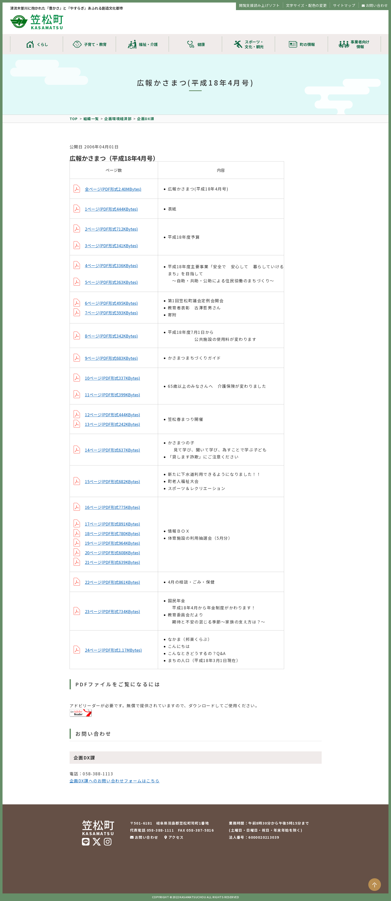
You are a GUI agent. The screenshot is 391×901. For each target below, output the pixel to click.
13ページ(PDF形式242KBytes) (112, 424)
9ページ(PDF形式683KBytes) (111, 358)
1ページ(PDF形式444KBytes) (111, 209)
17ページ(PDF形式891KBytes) (112, 524)
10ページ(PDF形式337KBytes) (112, 378)
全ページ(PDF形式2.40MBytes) (113, 189)
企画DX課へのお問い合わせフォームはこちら (115, 781)
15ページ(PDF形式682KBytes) (112, 481)
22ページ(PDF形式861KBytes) (112, 582)
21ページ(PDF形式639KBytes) (112, 562)
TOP (74, 118)
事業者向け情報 (360, 44)
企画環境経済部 (118, 118)
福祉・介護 (148, 44)
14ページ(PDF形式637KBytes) (112, 450)
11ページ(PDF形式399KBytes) (112, 395)
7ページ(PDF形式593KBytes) (111, 313)
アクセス (176, 837)
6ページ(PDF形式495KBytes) (111, 303)
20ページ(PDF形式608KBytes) (112, 553)
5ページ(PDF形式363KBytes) (111, 282)
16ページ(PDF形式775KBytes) (112, 507)
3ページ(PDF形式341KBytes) (111, 245)
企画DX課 (145, 118)
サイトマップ (344, 5)
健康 (201, 44)
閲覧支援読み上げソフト (259, 5)
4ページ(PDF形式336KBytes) (111, 265)
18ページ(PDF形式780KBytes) (112, 533)
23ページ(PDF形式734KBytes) (112, 611)
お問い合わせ (377, 5)
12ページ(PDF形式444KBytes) (112, 415)
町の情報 (307, 44)
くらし (42, 44)
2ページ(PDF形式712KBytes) (111, 229)
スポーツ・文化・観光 (254, 44)
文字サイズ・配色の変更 (306, 5)
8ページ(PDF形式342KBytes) (111, 336)
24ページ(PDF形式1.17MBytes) (113, 650)
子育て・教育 (95, 44)
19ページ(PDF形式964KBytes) (112, 543)
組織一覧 (91, 118)
